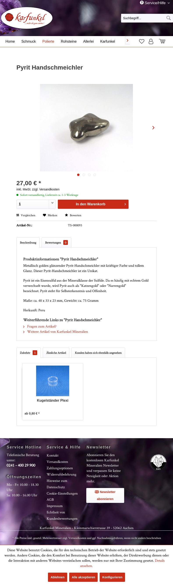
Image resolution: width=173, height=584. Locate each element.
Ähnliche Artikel (56, 353)
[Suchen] (168, 18)
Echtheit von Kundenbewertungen (62, 515)
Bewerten (73, 215)
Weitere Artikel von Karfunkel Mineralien (55, 331)
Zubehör (28, 353)
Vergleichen (25, 215)
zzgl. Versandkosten (46, 189)
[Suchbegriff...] (147, 18)
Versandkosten (57, 461)
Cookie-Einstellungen (62, 493)
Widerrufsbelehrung (61, 474)
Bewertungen (56, 242)
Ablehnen (58, 577)
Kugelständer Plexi (52, 400)
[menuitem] (147, 18)
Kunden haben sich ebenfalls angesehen (98, 353)
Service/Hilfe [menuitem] (153, 3)
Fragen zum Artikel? (39, 326)
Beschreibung (28, 242)
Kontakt (52, 455)
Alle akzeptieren (83, 577)
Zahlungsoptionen (60, 467)
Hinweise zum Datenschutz (57, 483)
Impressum (55, 505)
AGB (50, 499)
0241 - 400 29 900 (21, 465)
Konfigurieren (112, 577)
